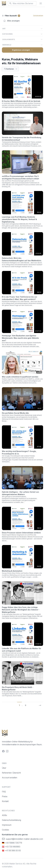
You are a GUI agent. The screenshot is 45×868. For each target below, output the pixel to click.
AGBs (4, 815)
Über (4, 768)
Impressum (6, 825)
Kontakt (5, 801)
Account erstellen (9, 777)
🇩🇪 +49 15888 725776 (12, 843)
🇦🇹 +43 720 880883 (11, 846)
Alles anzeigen (11, 21)
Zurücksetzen (38, 16)
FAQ (4, 791)
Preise (4, 796)
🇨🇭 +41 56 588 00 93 (11, 850)
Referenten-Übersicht (11, 773)
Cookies (5, 830)
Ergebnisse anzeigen (22, 50)
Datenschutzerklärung (11, 820)
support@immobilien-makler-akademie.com (22, 838)
